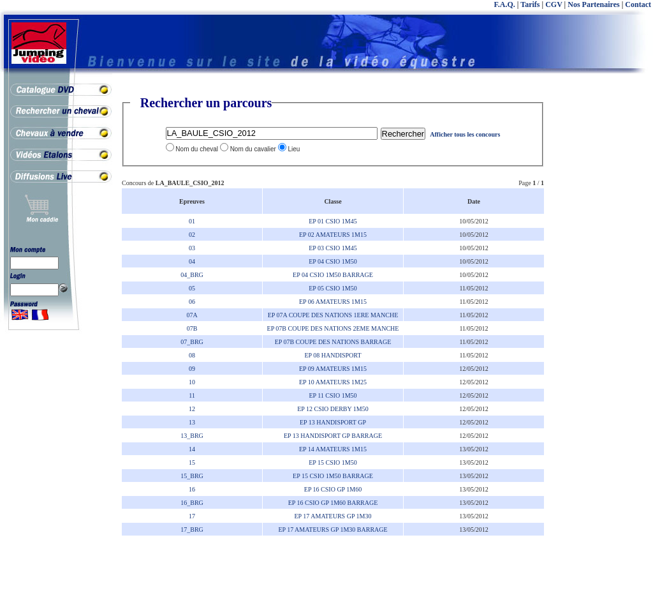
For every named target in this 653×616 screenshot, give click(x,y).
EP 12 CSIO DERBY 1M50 (333, 408)
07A (191, 315)
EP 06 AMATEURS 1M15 (333, 301)
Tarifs (529, 4)
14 (192, 449)
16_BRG (191, 502)
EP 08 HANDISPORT (332, 355)
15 (192, 462)
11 (192, 395)
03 (192, 248)
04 (192, 261)
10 (192, 382)
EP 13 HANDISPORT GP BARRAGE (333, 435)
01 (192, 221)
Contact (638, 4)
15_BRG (191, 475)
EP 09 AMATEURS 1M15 (333, 368)
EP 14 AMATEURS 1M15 (333, 449)
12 (192, 408)
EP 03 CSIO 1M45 (332, 248)
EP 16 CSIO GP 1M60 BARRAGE (333, 502)
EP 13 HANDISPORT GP (333, 422)
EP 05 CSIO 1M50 (332, 288)
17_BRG (191, 529)
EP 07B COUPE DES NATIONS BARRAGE (333, 341)
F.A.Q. (504, 4)
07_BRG (191, 341)
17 (192, 516)
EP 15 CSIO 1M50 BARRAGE (333, 475)
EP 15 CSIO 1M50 (332, 462)
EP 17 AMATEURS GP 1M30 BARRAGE (332, 529)
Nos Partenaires (593, 4)
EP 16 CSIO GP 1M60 (333, 489)
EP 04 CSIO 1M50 (332, 261)
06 (192, 301)
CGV (553, 4)
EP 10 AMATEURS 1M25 (333, 382)
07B (192, 328)
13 (192, 422)
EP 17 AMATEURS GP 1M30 (333, 516)
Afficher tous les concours (465, 134)
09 (192, 368)
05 (192, 288)
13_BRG (191, 435)
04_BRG (191, 274)
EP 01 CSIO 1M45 (332, 221)
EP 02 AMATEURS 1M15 (333, 234)
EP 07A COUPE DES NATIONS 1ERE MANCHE (333, 315)
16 (192, 489)
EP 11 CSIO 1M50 (332, 395)
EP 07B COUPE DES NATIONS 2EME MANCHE (333, 328)
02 (192, 234)
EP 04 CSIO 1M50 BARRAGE (333, 274)
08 (192, 355)
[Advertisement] (602, 287)
